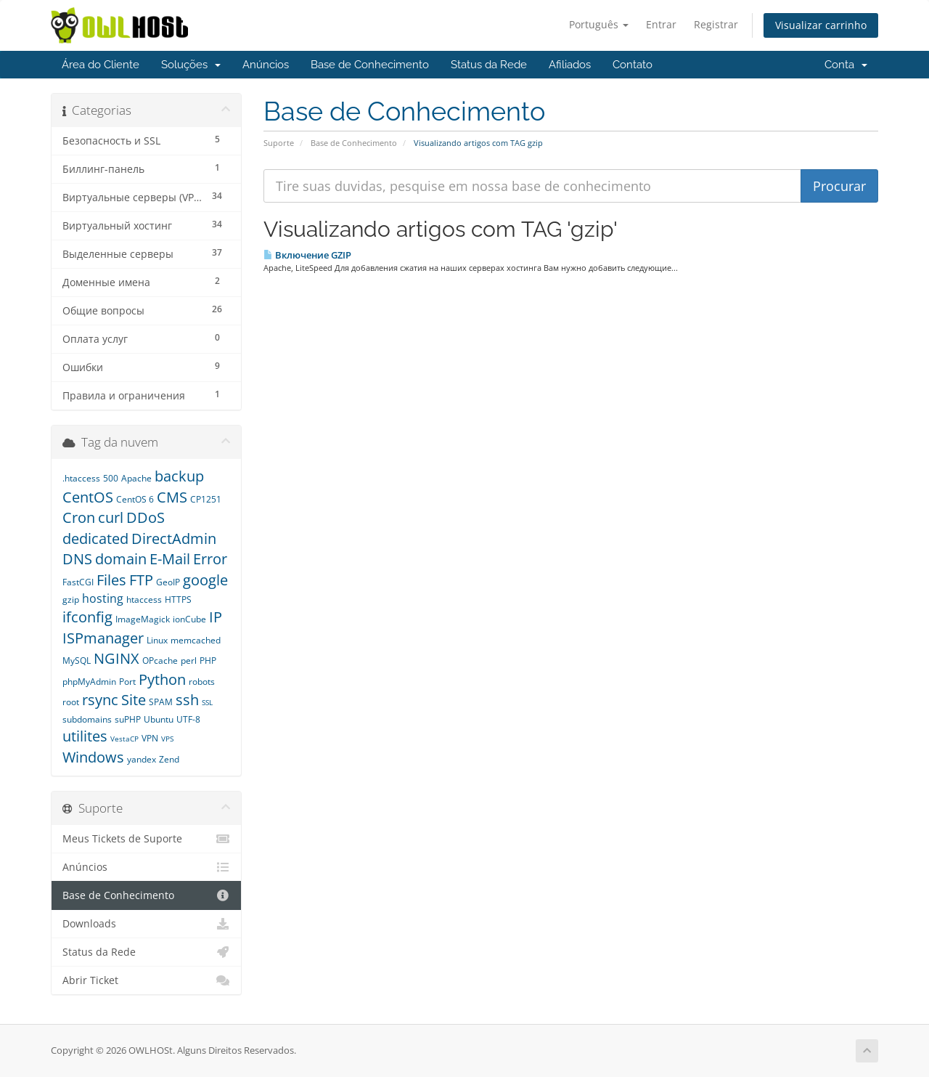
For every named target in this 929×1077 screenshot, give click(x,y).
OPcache (160, 660)
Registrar (716, 24)
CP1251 (205, 499)
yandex (141, 759)
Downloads (146, 923)
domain (121, 559)
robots (202, 681)
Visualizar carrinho (821, 25)
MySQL (76, 660)
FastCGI (78, 582)
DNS (77, 559)
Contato (632, 64)
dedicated (95, 538)
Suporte (278, 142)
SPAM (161, 702)
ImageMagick (142, 619)
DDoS (145, 517)
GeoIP (168, 582)
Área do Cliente (100, 64)
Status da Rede (489, 64)
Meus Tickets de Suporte (146, 839)
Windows (93, 757)
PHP (208, 660)
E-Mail (170, 559)
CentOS (87, 497)
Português (599, 24)
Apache (136, 478)
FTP (141, 580)
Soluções (191, 64)
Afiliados (570, 64)
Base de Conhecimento (370, 64)
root (70, 702)
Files (111, 580)
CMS (172, 497)
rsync (100, 700)
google (205, 580)
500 (110, 478)
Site (133, 700)
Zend (169, 759)
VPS (167, 738)
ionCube (189, 619)
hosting (102, 598)
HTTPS (178, 599)
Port (127, 681)
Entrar (661, 24)
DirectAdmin (173, 538)
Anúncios (265, 64)
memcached (196, 640)
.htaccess (81, 478)
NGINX (116, 658)
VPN (150, 738)
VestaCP (124, 738)
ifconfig (87, 617)
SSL (207, 702)
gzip (70, 599)
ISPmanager (103, 638)
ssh (187, 700)
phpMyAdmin (89, 681)
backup (179, 476)
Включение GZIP (307, 254)
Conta (845, 64)
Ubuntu (158, 719)
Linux (157, 640)
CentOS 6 (135, 499)
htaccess (144, 599)
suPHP (128, 719)
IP (215, 617)
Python (162, 679)
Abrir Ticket (146, 980)
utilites (84, 736)
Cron (78, 517)
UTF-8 (188, 719)
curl (110, 517)
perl (189, 660)
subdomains (87, 719)
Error (210, 559)
